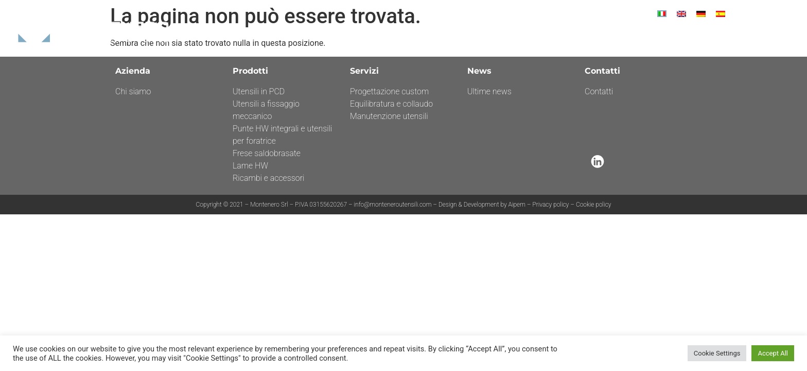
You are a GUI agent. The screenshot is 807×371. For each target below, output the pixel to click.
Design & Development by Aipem (481, 204)
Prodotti (551, 36)
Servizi (593, 36)
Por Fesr (666, 36)
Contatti (711, 36)
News (627, 36)
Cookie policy (593, 204)
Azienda (506, 36)
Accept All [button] (773, 353)
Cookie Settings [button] (717, 353)
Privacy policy (550, 204)
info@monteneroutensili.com (393, 204)
